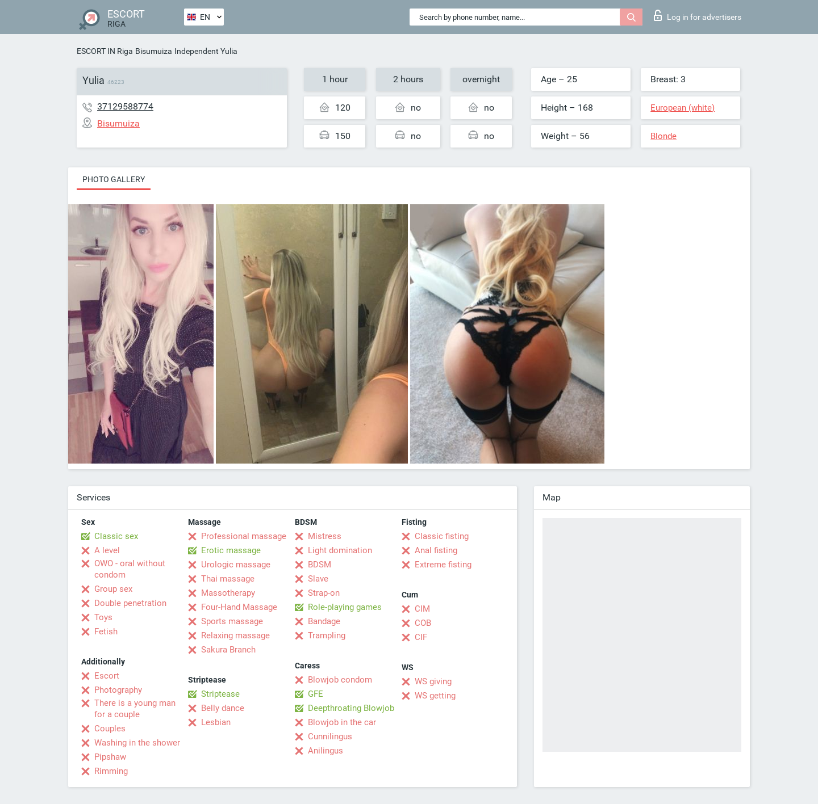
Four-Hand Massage (239, 607)
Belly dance (222, 708)
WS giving (433, 681)
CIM (422, 609)
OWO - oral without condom (129, 569)
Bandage (324, 621)
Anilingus (325, 751)
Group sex (113, 589)
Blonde (663, 136)
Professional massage (243, 536)
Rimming (111, 771)
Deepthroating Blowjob (351, 708)
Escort (106, 676)
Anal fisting (436, 550)
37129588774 (125, 106)
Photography (118, 690)
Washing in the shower (137, 743)
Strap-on (324, 593)
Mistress (324, 536)
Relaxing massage (235, 635)
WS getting (435, 696)
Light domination (340, 550)
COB (423, 623)
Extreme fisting (443, 564)
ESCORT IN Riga (105, 51)
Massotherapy (228, 593)
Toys (103, 617)
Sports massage (232, 621)
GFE (315, 694)
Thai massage (227, 579)
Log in (697, 15)
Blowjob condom (340, 680)
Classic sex (116, 536)
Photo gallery (113, 179)
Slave (318, 579)
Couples (110, 728)
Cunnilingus (330, 736)
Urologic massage (235, 564)
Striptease (220, 694)
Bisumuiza (153, 51)
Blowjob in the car (342, 722)
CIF (421, 637)
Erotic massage (231, 550)
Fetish (106, 631)
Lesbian (216, 722)
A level (107, 550)
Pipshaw (110, 757)
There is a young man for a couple (135, 708)
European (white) (682, 108)
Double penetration (130, 603)
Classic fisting (442, 536)
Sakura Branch (228, 650)
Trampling (326, 635)
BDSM (319, 564)
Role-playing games (345, 607)
